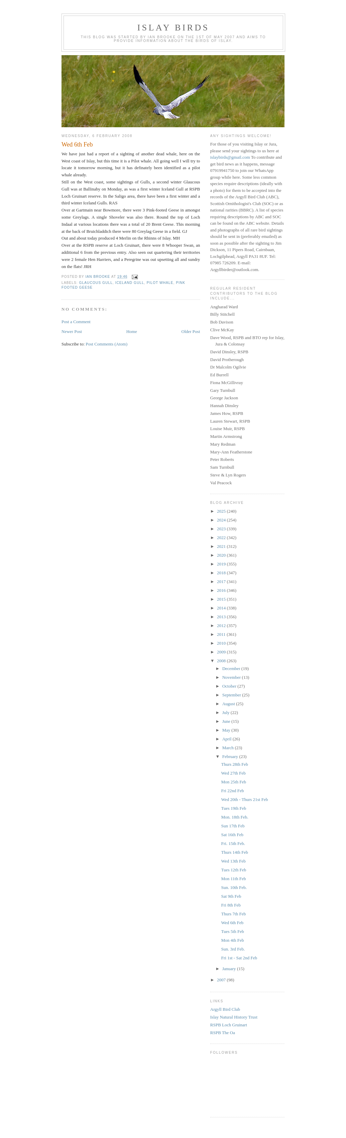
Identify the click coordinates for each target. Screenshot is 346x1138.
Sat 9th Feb (231, 896)
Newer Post (71, 331)
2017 (222, 581)
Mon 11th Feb (233, 878)
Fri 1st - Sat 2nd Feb (239, 957)
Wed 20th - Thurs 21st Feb (244, 799)
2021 (222, 546)
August (229, 703)
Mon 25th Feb (233, 781)
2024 (222, 519)
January (229, 968)
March (228, 747)
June (226, 721)
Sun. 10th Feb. (234, 887)
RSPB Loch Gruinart (228, 1024)
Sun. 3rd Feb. (233, 949)
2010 (222, 643)
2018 (222, 572)
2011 (222, 634)
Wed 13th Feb (233, 861)
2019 (222, 563)
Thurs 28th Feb (234, 764)
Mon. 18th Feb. (234, 817)
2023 (222, 528)
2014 (222, 607)
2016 (222, 590)
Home (131, 331)
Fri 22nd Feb (232, 790)
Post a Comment (76, 321)
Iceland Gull (129, 283)
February (230, 756)
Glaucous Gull (96, 283)
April (227, 738)
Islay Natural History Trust (233, 1017)
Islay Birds (173, 27)
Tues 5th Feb (232, 931)
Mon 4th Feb (232, 940)
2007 (222, 979)
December (232, 668)
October (230, 686)
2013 (222, 616)
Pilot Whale (160, 283)
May (226, 730)
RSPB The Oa (222, 1032)
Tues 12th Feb (233, 869)
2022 (222, 537)
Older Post (190, 331)
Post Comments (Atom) (107, 344)
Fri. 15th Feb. (233, 843)
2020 (222, 555)
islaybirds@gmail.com (230, 157)
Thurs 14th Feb (234, 852)
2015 (222, 599)
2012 (222, 625)
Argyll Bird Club (225, 1009)
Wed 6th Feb (232, 922)
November (232, 677)
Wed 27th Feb (233, 773)
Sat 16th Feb (232, 834)
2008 (222, 660)
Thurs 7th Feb (233, 913)
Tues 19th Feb (233, 808)
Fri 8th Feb (231, 905)
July (226, 712)
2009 (222, 651)
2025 (222, 511)
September (232, 694)
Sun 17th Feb (232, 825)
